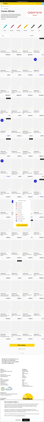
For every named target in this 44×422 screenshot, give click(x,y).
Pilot (23, 380)
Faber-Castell (24, 383)
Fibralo (32, 27)
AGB (1, 378)
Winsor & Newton (25, 385)
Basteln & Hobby (25, 371)
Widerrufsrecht (3, 381)
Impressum (2, 382)
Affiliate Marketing (4, 376)
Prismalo (12, 27)
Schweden (2, 399)
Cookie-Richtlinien (3, 383)
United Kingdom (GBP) (20, 218)
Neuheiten (24, 376)
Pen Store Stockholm (4, 384)
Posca (23, 384)
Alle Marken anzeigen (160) (27, 386)
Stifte (23, 372)
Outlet (23, 375)
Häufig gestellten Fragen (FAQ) (6, 371)
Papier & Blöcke (25, 373)
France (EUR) (19, 212)
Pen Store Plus (3, 374)
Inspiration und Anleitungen (5, 375)
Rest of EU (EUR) (19, 220)
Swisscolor (18, 27)
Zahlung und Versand (4, 380)
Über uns (2, 372)
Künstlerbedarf (25, 370)
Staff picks (24, 377)
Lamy (23, 382)
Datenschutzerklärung (4, 379)
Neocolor (25, 27)
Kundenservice (3, 370)
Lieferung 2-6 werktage (22, 1)
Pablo (5, 27)
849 (39, 27)
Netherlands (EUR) (19, 216)
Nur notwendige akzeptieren (20, 415)
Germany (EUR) (19, 214)
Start (2, 8)
